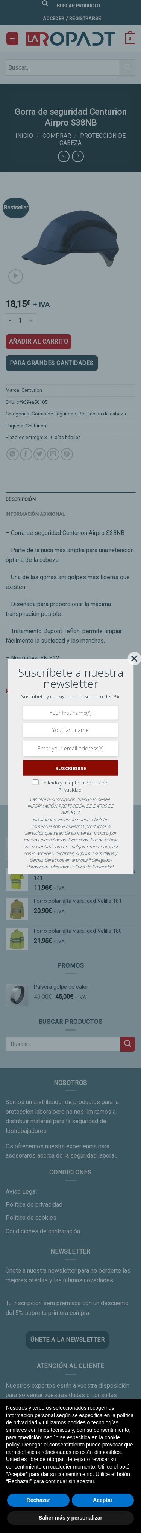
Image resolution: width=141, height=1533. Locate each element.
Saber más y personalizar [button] (70, 1518)
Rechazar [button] (38, 1500)
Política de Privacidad (91, 866)
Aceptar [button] (102, 1500)
